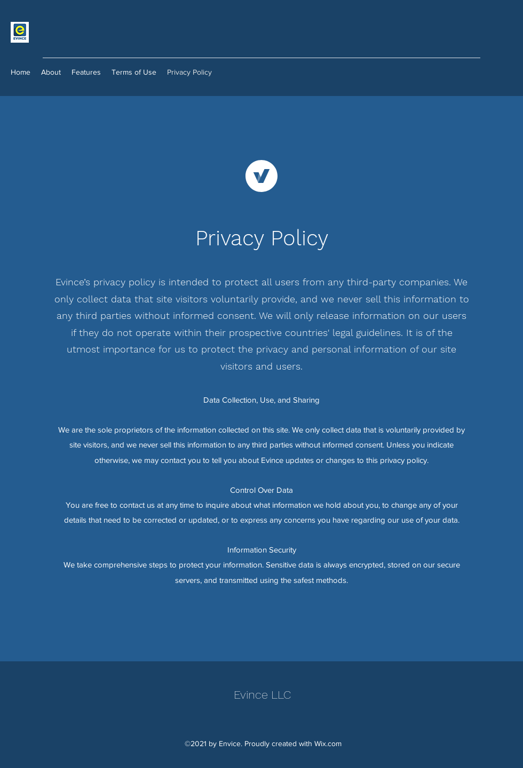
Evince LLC (262, 694)
